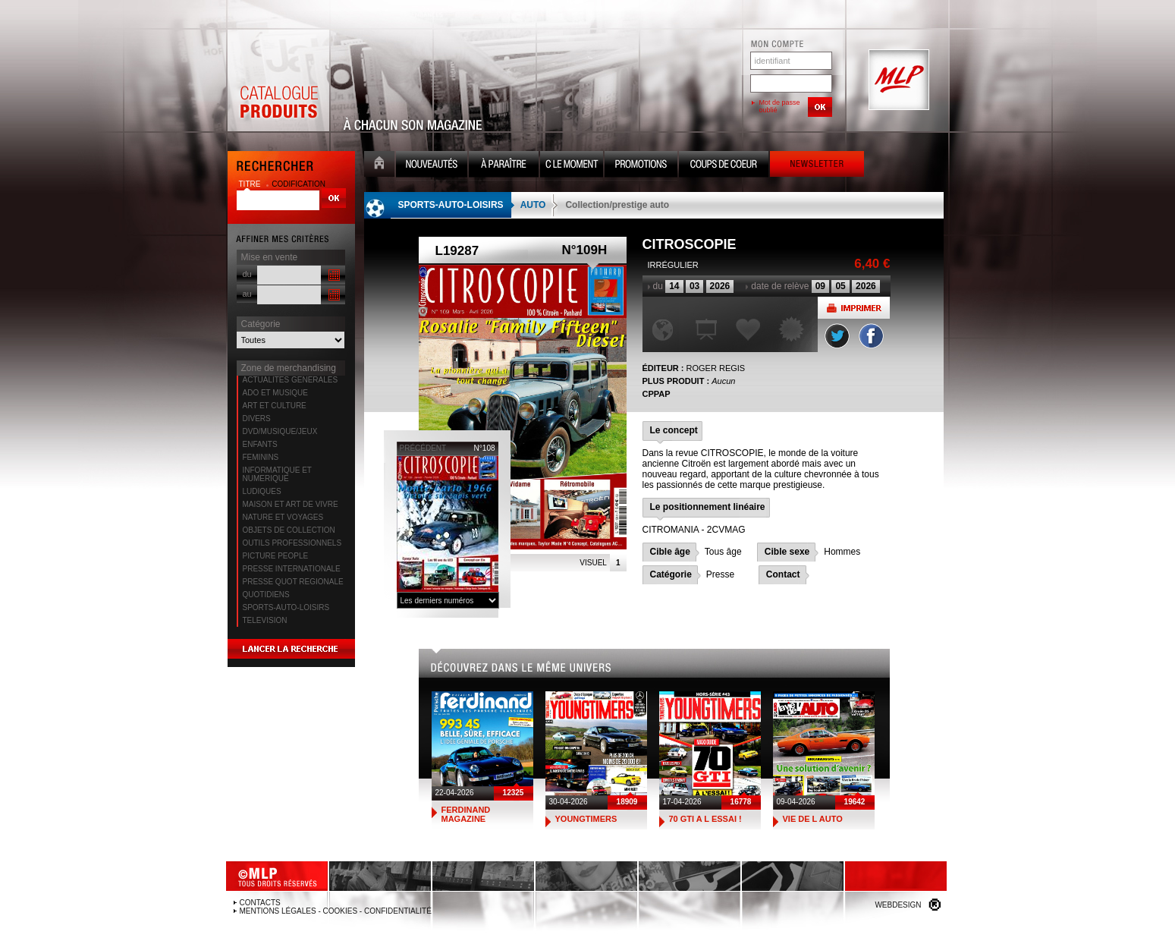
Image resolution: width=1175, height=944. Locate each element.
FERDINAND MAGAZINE (466, 814)
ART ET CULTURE (274, 405)
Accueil (379, 166)
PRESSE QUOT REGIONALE (293, 581)
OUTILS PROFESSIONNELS (292, 543)
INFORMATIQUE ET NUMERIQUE (277, 474)
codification (298, 184)
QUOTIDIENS (266, 594)
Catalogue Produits (278, 80)
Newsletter (817, 166)
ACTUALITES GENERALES (290, 380)
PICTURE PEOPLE (276, 556)
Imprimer (854, 308)
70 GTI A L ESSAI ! (705, 818)
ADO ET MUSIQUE (276, 393)
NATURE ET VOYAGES (283, 517)
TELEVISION (265, 620)
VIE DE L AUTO (813, 818)
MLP (897, 80)
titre (251, 184)
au (247, 293)
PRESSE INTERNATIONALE (292, 569)
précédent (423, 448)
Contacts (260, 902)
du (247, 273)
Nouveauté (431, 166)
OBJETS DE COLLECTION (289, 530)
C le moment (571, 166)
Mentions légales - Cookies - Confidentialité (336, 911)
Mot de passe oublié (779, 106)
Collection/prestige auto (617, 205)
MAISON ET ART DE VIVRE (290, 504)
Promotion (641, 166)
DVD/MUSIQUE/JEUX (280, 431)
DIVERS (257, 418)
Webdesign (898, 905)
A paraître (504, 166)
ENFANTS (260, 444)
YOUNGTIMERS (586, 818)
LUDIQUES (262, 491)
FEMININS (261, 457)
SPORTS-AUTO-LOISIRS (286, 607)
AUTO (533, 205)
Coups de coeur (723, 166)
